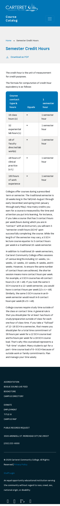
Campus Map (10, 419)
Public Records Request (17, 427)
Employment (10, 409)
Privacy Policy (20, 464)
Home (8, 40)
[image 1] (30, 373)
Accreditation (11, 382)
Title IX (8, 414)
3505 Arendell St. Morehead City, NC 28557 (26, 436)
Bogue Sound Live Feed (16, 386)
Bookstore (10, 391)
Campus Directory (13, 396)
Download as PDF (17, 57)
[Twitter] (22, 501)
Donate (8, 404)
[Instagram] (14, 501)
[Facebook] (8, 501)
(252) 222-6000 (12, 443)
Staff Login (9, 473)
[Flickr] (30, 501)
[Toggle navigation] (49, 19)
